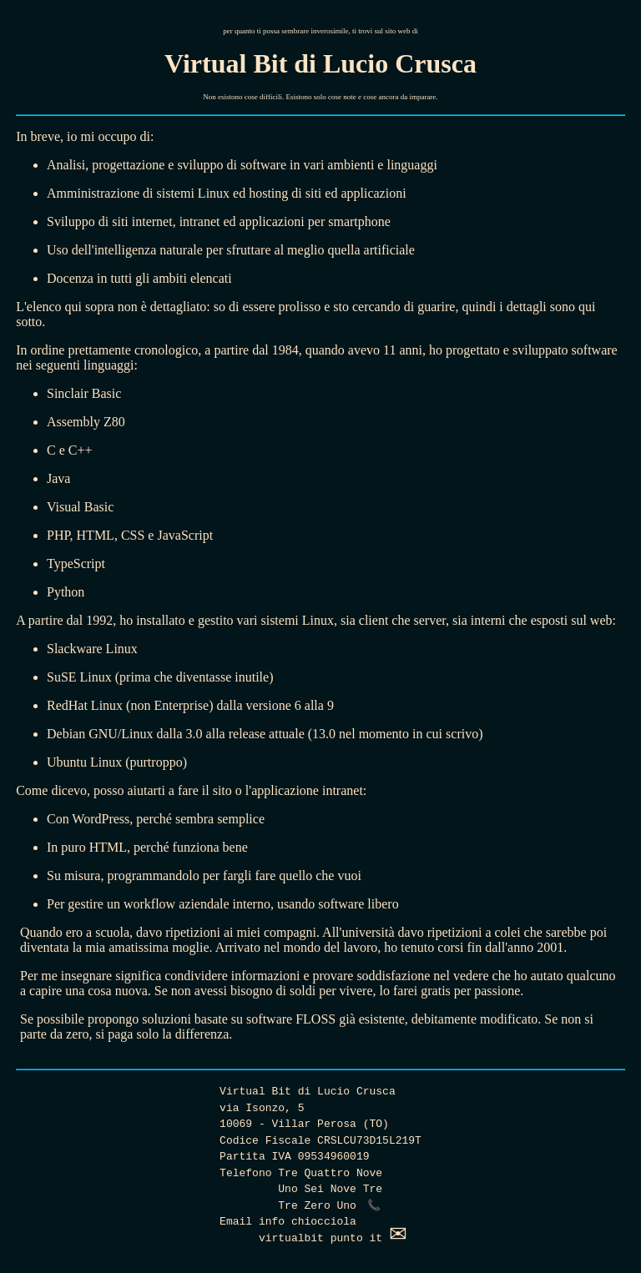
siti (120, 221)
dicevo (69, 790)
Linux (214, 193)
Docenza (70, 278)
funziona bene (210, 847)
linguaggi (411, 165)
